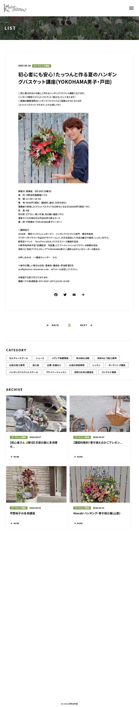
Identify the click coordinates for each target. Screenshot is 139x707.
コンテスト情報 (108, 374)
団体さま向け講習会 (84, 374)
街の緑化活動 (82, 360)
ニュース (40, 360)
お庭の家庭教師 (76, 367)
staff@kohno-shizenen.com (33, 269)
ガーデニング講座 (42, 66)
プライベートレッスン (56, 374)
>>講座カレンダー (41, 257)
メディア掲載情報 (60, 360)
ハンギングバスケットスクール (23, 374)
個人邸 (36, 367)
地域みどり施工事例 (107, 360)
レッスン (97, 367)
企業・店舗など (54, 367)
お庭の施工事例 (17, 367)
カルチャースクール (18, 360)
